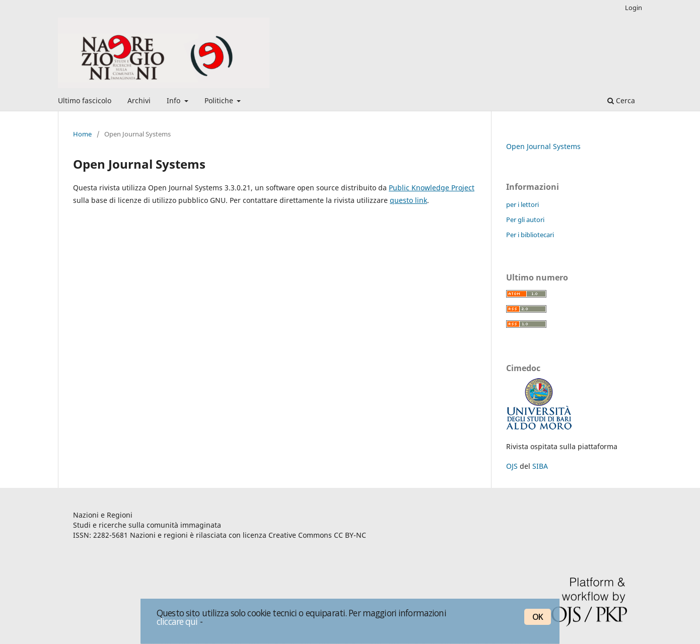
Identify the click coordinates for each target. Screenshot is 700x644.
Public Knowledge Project (431, 187)
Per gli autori (525, 219)
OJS (512, 466)
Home (82, 133)
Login (633, 7)
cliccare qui (177, 621)
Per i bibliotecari (530, 234)
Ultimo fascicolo (84, 100)
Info (174, 100)
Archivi (139, 100)
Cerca (621, 100)
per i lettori (522, 204)
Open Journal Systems (543, 146)
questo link (408, 200)
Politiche (219, 100)
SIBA (540, 466)
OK (537, 616)
